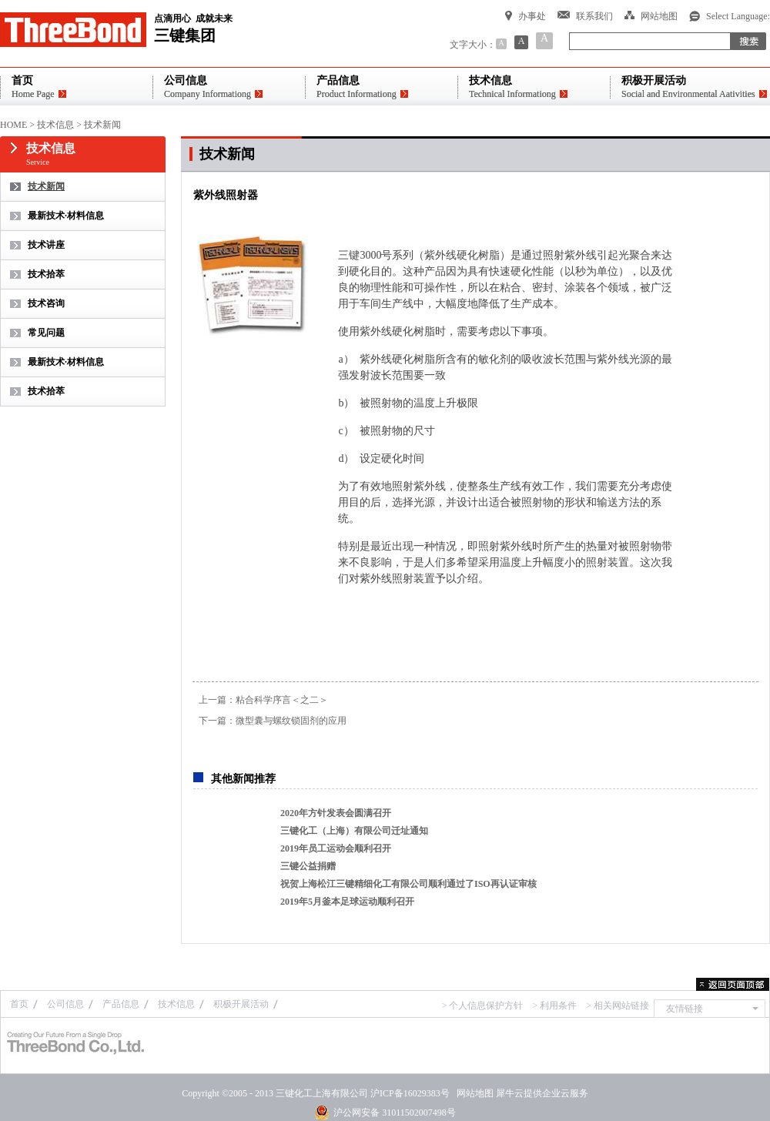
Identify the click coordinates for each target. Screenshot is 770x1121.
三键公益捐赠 (308, 866)
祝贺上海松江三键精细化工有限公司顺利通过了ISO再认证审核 (408, 883)
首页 (19, 1004)
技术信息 (55, 124)
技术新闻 (102, 124)
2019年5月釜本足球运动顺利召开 (347, 901)
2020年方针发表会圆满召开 (335, 813)
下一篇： (272, 720)
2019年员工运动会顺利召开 (335, 848)
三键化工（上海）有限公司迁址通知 (354, 830)
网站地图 (473, 1093)
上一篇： (263, 699)
